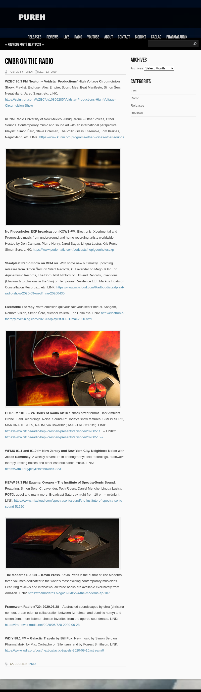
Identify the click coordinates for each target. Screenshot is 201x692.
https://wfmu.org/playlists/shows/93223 (33, 469)
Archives (137, 68)
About (108, 37)
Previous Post (17, 44)
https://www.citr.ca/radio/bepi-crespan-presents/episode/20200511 (52, 431)
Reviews (52, 37)
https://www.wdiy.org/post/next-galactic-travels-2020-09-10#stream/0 (54, 650)
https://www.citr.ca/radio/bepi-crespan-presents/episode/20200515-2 (54, 437)
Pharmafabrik (176, 37)
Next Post (34, 44)
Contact (124, 37)
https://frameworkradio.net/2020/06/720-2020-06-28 (42, 625)
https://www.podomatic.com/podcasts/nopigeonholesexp (73, 249)
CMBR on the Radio (29, 61)
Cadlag (156, 37)
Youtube (93, 37)
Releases (34, 37)
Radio (78, 37)
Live (66, 37)
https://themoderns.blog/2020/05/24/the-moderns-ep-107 (69, 593)
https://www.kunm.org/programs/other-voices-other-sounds (81, 137)
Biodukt (140, 37)
